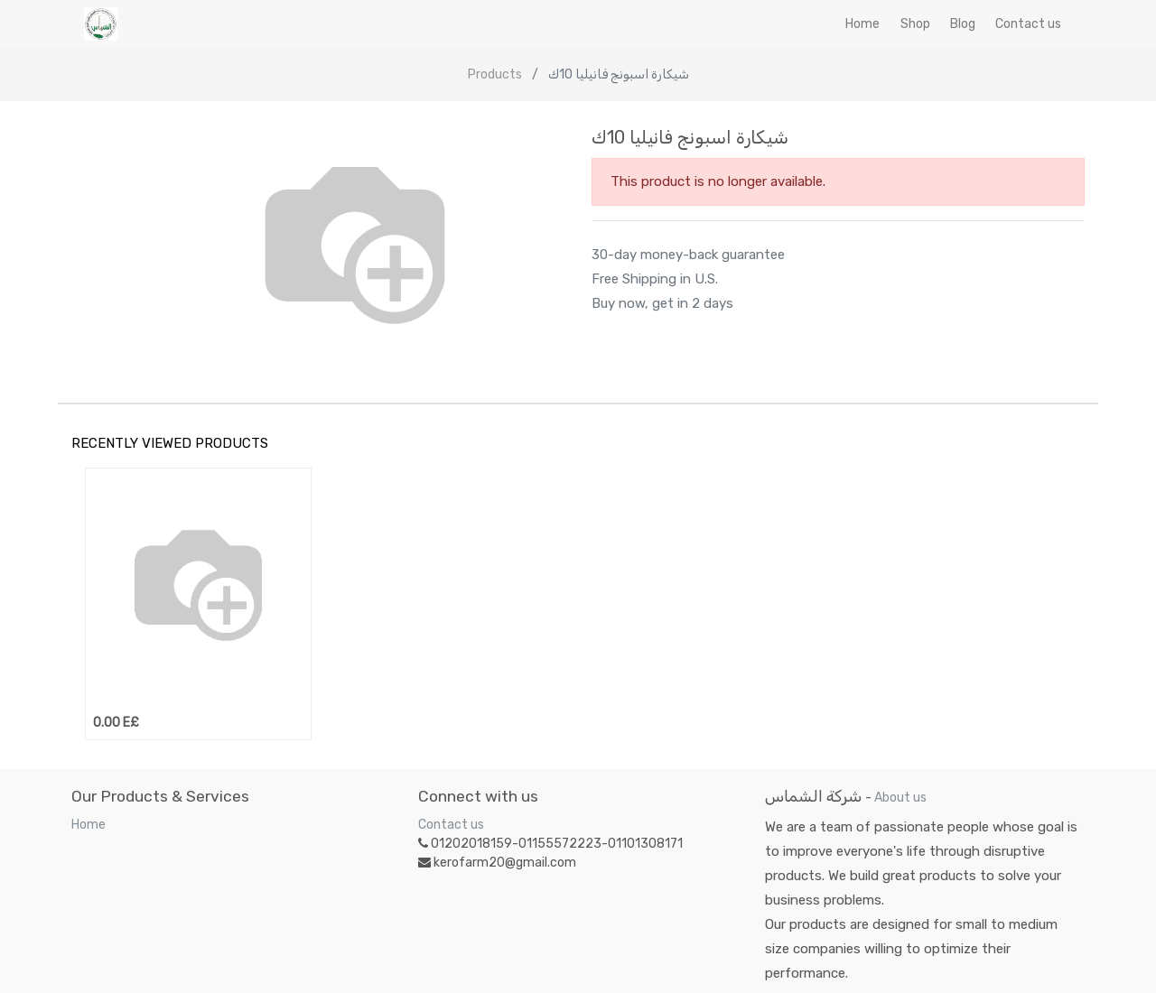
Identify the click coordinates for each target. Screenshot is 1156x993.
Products (495, 74)
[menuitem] (862, 24)
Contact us (451, 824)
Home (88, 824)
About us (900, 797)
